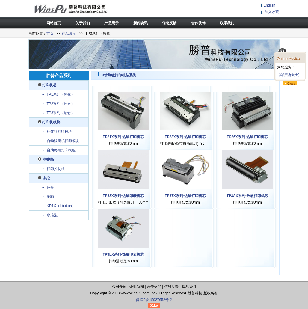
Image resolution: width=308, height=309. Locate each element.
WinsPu (135, 293)
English (269, 5)
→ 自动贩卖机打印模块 (60, 141)
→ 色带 (47, 187)
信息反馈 (169, 23)
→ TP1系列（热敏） (58, 94)
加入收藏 (272, 12)
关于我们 (83, 23)
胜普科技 (195, 293)
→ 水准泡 (49, 215)
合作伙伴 (198, 23)
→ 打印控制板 (53, 169)
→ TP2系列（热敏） (58, 104)
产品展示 (111, 23)
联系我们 (227, 23)
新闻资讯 (140, 23)
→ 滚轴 (47, 197)
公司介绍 (119, 286)
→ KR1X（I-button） (58, 206)
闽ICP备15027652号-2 (154, 300)
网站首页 (53, 23)
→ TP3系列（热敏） (58, 113)
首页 (50, 33)
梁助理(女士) (288, 75)
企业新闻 (136, 286)
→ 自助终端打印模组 (58, 150)
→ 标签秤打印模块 (56, 131)
